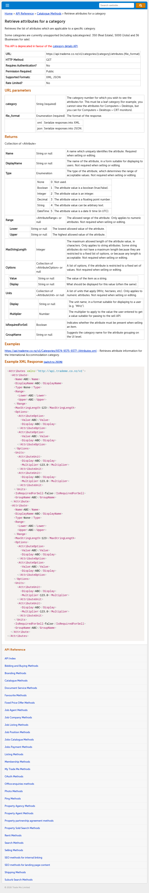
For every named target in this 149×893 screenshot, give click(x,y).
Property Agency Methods (20, 806)
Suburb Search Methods (19, 879)
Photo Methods (14, 791)
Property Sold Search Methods (22, 828)
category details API (65, 46)
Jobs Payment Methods (18, 747)
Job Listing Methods (16, 724)
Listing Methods (14, 754)
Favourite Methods (16, 695)
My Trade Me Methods (17, 769)
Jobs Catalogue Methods (19, 739)
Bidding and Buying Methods (21, 665)
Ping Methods (13, 798)
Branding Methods (15, 673)
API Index (10, 658)
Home (9, 13)
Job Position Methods (17, 732)
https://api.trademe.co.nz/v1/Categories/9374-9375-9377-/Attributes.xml (51, 350)
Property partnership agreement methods (29, 820)
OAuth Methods (14, 776)
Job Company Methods (18, 717)
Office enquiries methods (19, 783)
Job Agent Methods (16, 710)
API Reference (25, 13)
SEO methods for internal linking (23, 857)
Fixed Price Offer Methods (20, 702)
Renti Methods (13, 835)
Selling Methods (14, 850)
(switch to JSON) (53, 362)
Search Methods (14, 842)
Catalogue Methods (16, 680)
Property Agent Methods (19, 813)
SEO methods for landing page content (27, 865)
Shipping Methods (15, 872)
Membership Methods (17, 761)
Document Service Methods (21, 688)
